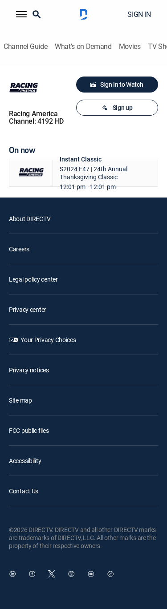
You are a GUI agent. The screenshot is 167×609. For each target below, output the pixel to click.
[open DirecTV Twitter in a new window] (51, 573)
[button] (21, 14)
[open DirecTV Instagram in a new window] (71, 573)
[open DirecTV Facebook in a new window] (32, 573)
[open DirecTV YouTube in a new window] (90, 573)
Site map (20, 400)
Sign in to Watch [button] (116, 85)
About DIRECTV (29, 218)
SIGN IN (139, 14)
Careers (19, 249)
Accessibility (25, 460)
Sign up (116, 107)
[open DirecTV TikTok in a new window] (110, 573)
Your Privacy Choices (48, 339)
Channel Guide (26, 46)
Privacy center (27, 309)
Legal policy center (33, 279)
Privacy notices (29, 370)
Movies (130, 46)
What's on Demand (83, 46)
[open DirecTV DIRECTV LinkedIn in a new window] (12, 573)
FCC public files (29, 430)
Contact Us (23, 491)
